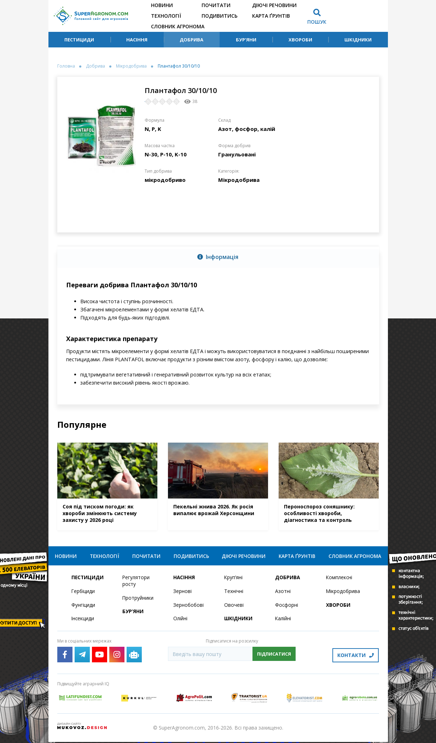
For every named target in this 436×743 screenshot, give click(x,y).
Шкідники (358, 39)
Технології (166, 15)
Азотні (283, 593)
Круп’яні (233, 579)
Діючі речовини (274, 5)
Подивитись (220, 15)
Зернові (182, 593)
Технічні (233, 593)
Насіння (136, 39)
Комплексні (339, 579)
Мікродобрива (131, 66)
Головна (66, 66)
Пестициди (79, 39)
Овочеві (234, 607)
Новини (162, 5)
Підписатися (274, 656)
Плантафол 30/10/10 (179, 66)
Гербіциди (83, 593)
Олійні (180, 621)
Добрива (191, 39)
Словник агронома (177, 26)
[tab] (218, 257)
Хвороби (300, 39)
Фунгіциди (83, 607)
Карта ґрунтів (271, 15)
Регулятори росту (136, 583)
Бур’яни (246, 39)
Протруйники (138, 600)
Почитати (216, 5)
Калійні (283, 621)
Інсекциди (83, 621)
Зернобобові (188, 607)
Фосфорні (286, 607)
